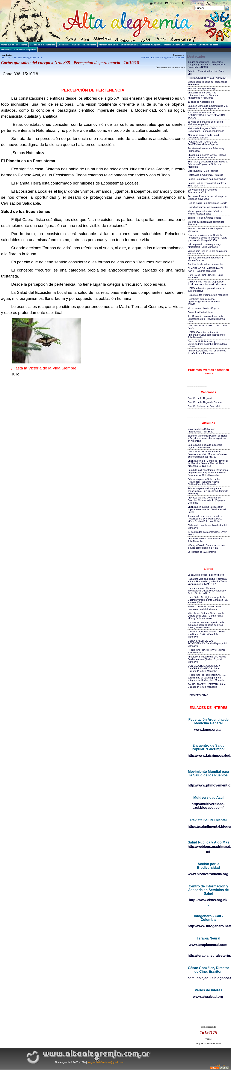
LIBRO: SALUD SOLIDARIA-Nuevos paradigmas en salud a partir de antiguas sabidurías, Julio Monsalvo (207, 677)
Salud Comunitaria (129, 45)
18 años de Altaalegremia (201, 102)
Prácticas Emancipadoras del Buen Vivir (206, 72)
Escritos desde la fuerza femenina (205, 264)
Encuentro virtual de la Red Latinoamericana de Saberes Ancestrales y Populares (203, 95)
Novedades (6, 50)
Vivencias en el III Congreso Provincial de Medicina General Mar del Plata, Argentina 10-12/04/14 (208, 463)
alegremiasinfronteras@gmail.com (105, 1062)
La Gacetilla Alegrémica (25, 50)
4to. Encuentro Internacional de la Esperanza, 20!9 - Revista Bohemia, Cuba (206, 319)
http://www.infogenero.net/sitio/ (208, 926)
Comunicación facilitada (200, 312)
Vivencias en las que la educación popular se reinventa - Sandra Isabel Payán (207, 509)
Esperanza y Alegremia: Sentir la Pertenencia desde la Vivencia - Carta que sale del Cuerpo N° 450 (207, 238)
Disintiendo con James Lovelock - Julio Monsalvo (208, 526)
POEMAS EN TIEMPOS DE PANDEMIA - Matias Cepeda (203, 143)
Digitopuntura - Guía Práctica (203, 171)
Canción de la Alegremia (200, 398)
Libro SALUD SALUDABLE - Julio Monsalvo (205, 276)
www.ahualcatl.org (208, 996)
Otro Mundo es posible (209, 45)
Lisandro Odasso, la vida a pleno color (208, 207)
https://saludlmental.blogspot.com (208, 826)
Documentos (64, 45)
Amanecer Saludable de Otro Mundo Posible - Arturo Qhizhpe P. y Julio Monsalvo (207, 659)
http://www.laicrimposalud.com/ (208, 755)
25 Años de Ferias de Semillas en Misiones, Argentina (205, 123)
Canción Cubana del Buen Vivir (204, 406)
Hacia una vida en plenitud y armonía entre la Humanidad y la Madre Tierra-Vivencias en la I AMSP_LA (207, 581)
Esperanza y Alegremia (151, 45)
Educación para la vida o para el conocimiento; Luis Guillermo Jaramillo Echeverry (208, 491)
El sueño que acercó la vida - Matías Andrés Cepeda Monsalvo (207, 156)
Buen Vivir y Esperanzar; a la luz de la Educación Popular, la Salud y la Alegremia (208, 164)
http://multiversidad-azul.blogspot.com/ (208, 805)
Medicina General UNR (174, 45)
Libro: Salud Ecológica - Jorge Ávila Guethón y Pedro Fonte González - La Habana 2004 (208, 600)
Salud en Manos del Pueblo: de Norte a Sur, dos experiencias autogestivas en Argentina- (207, 438)
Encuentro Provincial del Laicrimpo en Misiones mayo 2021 (207, 197)
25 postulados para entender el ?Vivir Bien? (207, 533)
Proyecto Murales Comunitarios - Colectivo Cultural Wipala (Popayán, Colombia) (206, 500)
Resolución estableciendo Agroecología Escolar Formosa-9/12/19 (204, 301)
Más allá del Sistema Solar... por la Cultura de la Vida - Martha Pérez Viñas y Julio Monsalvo (206, 616)
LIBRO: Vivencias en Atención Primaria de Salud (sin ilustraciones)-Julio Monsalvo (207, 335)
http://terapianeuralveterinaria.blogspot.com (208, 955)
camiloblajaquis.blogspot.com (208, 978)
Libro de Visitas (195, 3)
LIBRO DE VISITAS (198, 695)
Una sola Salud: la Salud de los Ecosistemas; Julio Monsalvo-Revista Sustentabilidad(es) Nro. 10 (207, 454)
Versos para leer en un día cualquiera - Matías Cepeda (208, 252)
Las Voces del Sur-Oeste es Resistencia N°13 (202, 191)
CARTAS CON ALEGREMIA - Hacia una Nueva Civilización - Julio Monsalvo (206, 634)
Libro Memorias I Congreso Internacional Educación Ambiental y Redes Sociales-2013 (207, 590)
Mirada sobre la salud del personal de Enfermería (207, 83)
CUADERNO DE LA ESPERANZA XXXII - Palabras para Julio (205, 269)
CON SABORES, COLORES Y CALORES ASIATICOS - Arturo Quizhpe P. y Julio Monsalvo (204, 668)
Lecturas (192, 45)
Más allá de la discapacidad (42, 45)
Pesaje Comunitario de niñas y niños (207, 179)
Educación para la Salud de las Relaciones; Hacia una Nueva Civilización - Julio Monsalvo (204, 482)
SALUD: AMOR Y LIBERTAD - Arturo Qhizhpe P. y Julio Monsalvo (207, 685)
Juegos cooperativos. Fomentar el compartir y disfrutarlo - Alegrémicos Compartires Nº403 (206, 64)
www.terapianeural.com (208, 945)
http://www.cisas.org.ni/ (208, 900)
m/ (208, 851)
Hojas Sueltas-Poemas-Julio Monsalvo (208, 295)
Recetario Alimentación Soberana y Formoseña (206, 149)
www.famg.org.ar (208, 729)
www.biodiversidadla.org (208, 874)
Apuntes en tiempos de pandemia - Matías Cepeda (206, 258)
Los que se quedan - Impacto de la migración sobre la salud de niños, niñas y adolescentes (206, 625)
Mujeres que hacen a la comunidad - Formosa (207, 223)
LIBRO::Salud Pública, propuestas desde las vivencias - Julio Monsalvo (207, 282)
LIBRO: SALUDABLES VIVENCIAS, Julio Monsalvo (206, 651)
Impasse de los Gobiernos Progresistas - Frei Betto (201, 430)
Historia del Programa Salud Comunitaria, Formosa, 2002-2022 (206, 129)
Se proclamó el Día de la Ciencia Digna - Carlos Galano (205, 446)
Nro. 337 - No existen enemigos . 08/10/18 (22, 57)
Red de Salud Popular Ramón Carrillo (207, 203)
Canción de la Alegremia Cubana (205, 402)
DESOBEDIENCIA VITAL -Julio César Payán (207, 326)
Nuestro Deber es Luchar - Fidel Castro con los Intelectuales (204, 607)
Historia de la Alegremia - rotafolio (205, 175)
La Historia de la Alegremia (202, 552)
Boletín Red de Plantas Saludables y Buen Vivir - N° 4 (207, 184)
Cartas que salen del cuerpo (14, 45)
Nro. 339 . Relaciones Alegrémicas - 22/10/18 (162, 57)
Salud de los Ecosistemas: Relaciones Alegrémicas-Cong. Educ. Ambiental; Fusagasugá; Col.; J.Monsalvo (208, 472)
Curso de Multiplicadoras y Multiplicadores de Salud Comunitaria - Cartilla (208, 344)
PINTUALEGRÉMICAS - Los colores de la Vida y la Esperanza (207, 351)
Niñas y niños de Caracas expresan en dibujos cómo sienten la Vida (208, 546)
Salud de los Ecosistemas (84, 45)
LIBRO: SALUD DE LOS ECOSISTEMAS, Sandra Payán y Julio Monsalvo (208, 643)
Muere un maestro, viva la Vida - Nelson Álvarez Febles (205, 212)
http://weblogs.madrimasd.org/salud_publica (208, 846)
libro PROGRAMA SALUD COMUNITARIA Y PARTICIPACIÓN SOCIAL (206, 115)
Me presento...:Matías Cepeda (203, 308)
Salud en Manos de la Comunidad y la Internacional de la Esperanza (208, 107)
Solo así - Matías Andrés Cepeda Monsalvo (205, 229)
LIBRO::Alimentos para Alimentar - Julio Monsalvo (206, 289)
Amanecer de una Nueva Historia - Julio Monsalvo (206, 539)
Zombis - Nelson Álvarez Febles (204, 217)
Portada (158, 3)
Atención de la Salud (108, 45)
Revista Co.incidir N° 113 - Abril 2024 (207, 78)
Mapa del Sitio (220, 3)
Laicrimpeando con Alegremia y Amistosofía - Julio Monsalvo (204, 245)
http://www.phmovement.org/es (208, 785)
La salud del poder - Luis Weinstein (206, 574)
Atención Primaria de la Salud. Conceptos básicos (203, 136)
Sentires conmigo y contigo (202, 88)
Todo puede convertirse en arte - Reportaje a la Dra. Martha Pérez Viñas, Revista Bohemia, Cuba (205, 518)
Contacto (175, 3)
